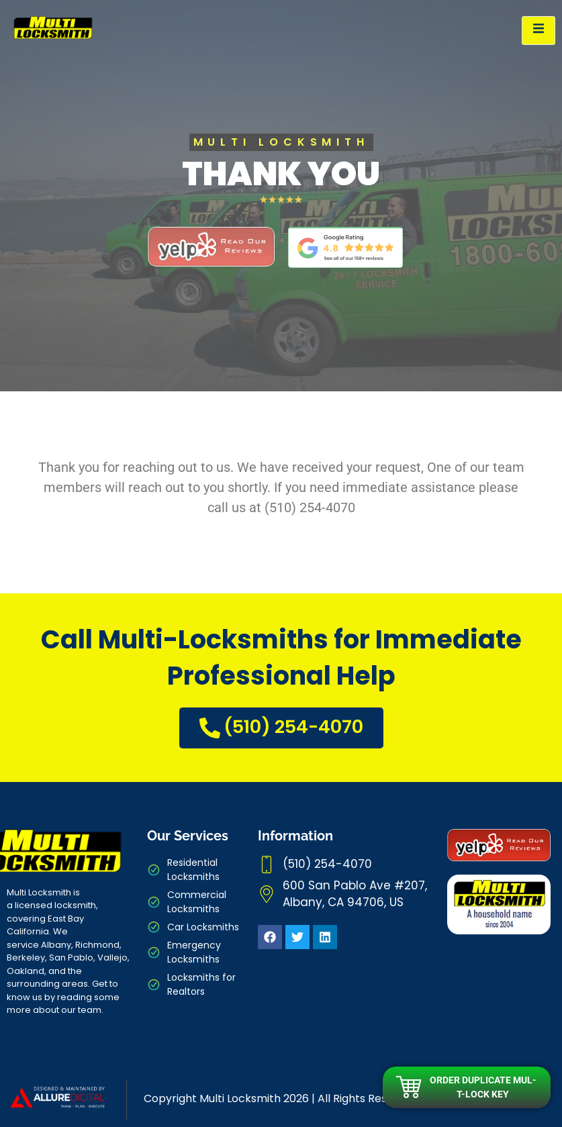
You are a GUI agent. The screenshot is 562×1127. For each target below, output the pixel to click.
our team (81, 1009)
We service (37, 938)
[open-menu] (538, 30)
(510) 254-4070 (281, 726)
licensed (33, 905)
